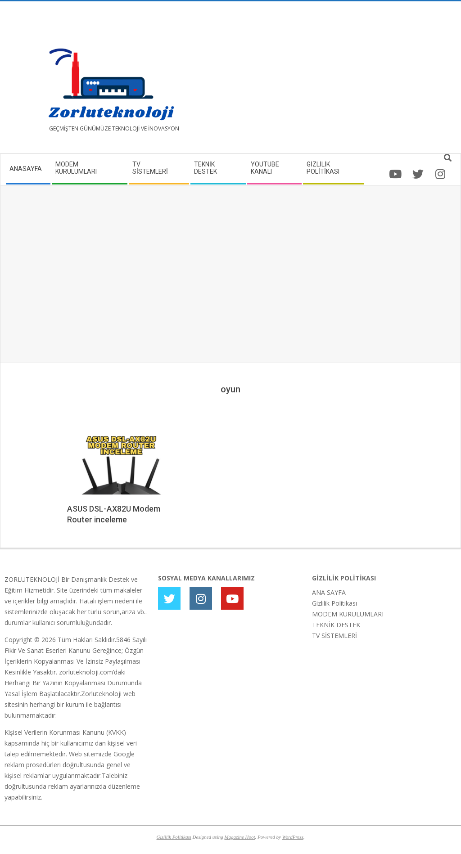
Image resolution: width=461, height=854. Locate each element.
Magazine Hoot (239, 837)
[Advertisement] (343, 81)
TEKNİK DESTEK (336, 624)
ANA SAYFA (329, 592)
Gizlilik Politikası (334, 603)
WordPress (292, 837)
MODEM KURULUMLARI (348, 614)
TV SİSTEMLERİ (334, 635)
